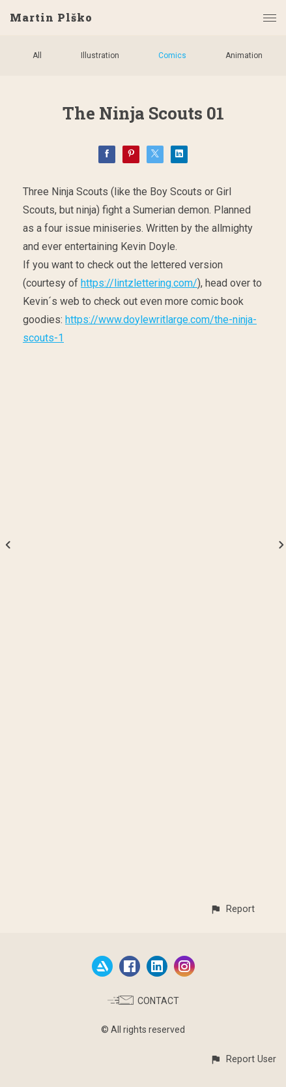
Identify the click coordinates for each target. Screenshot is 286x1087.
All (37, 55)
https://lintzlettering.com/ (139, 283)
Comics (172, 55)
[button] (232, 909)
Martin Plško (51, 17)
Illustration (100, 55)
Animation (244, 55)
